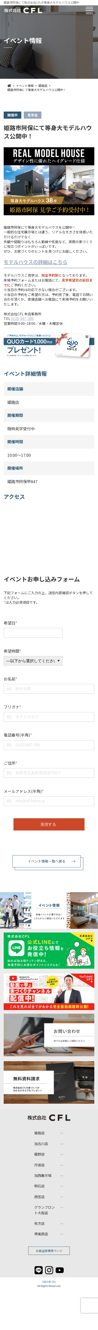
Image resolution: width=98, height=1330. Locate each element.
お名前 (10, 679)
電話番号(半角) (18, 735)
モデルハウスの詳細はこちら (35, 261)
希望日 (10, 622)
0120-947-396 (22, 318)
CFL (53, 1282)
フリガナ (12, 706)
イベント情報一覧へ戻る (46, 861)
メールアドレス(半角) (24, 791)
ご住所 (10, 763)
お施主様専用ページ (49, 1251)
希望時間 (12, 651)
